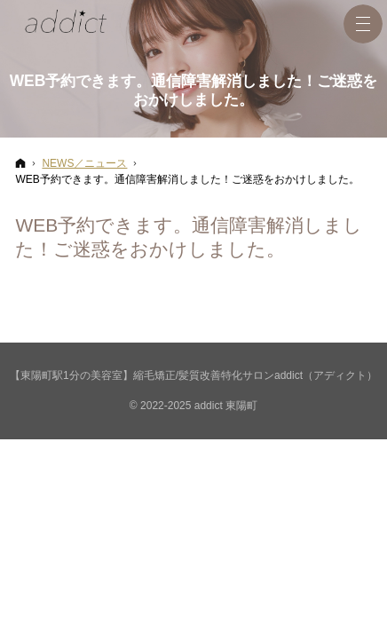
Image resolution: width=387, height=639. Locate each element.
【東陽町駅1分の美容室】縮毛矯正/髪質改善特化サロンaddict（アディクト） (193, 375)
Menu (363, 23)
